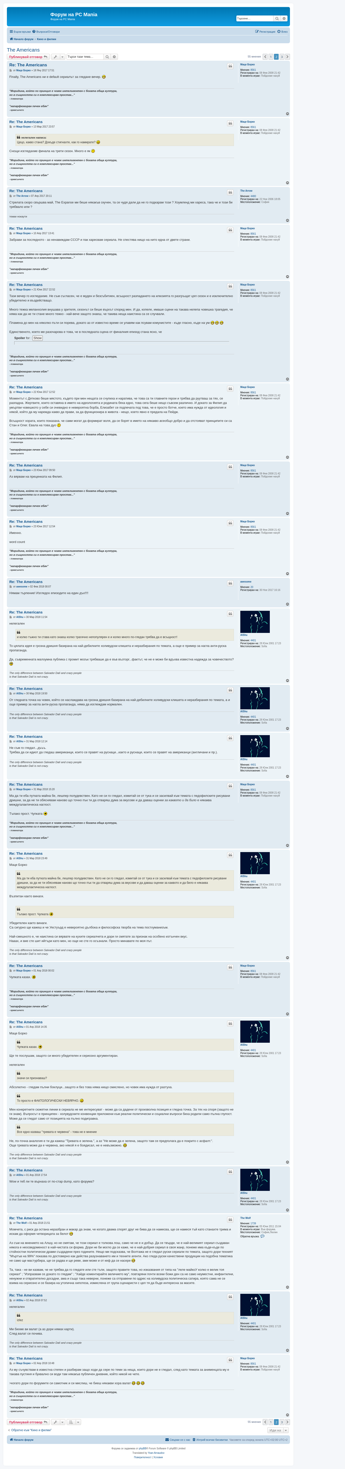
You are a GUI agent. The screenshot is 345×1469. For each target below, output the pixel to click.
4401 (253, 640)
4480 (253, 196)
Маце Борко (247, 64)
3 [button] (282, 57)
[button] (265, 57)
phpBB (142, 1448)
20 (252, 587)
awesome (245, 581)
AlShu (243, 635)
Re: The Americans (28, 65)
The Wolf (245, 1218)
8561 (253, 70)
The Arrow (246, 190)
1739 (253, 1223)
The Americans (23, 50)
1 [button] (271, 57)
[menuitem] (46, 32)
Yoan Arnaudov (156, 1453)
